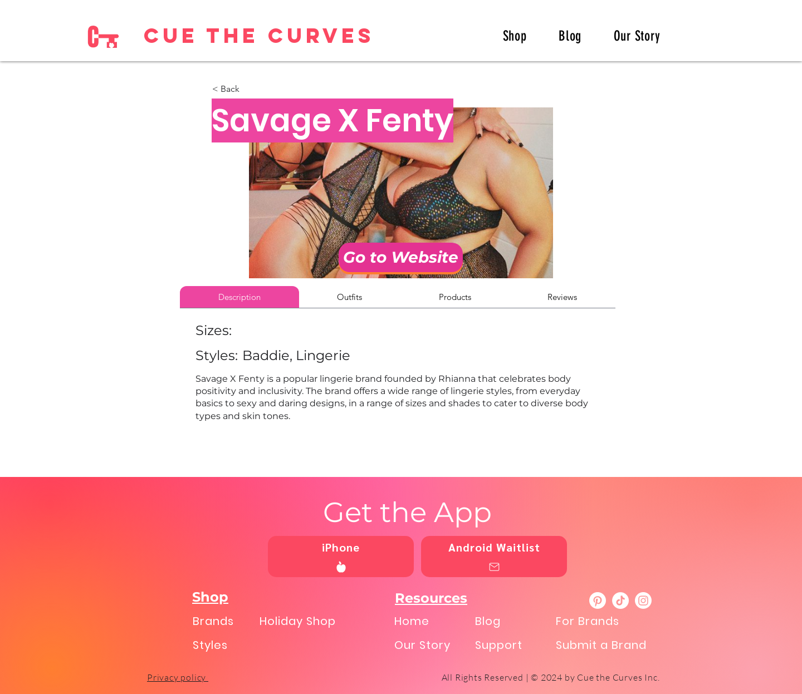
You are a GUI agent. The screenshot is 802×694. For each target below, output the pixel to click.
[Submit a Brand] (607, 645)
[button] (249, 89)
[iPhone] (341, 556)
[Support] (512, 645)
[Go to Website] (401, 257)
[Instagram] (643, 600)
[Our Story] (432, 645)
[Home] (432, 621)
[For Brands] (607, 621)
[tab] (239, 297)
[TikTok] (620, 600)
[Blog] (512, 621)
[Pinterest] (597, 600)
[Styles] (222, 645)
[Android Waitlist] (494, 556)
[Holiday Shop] (310, 621)
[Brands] (222, 621)
